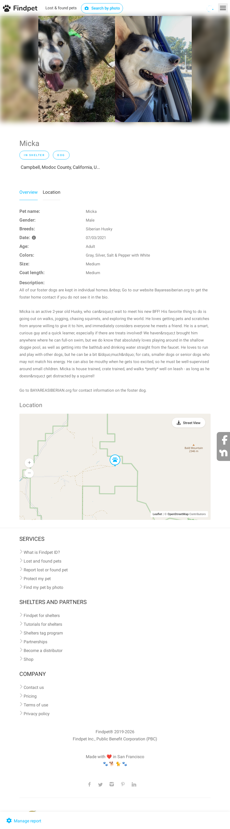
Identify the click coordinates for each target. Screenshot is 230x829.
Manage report (23, 820)
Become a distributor (43, 650)
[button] (111, 454)
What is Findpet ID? (42, 552)
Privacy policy (37, 713)
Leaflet (157, 514)
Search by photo (102, 8)
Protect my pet (37, 578)
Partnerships (35, 641)
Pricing (30, 696)
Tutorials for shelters (43, 624)
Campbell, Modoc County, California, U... (60, 167)
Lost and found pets (42, 561)
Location (51, 192)
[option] (76, 69)
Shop (28, 659)
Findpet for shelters (42, 615)
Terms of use (36, 704)
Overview (28, 192)
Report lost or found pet (46, 569)
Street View (192, 423)
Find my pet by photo (43, 587)
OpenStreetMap (178, 514)
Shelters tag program (43, 633)
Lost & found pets (61, 8)
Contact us (34, 687)
